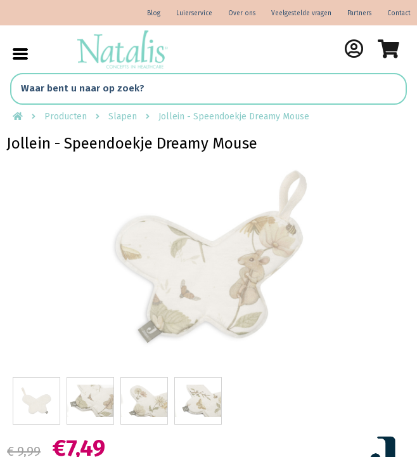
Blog (153, 13)
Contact (399, 13)
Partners (359, 13)
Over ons (241, 13)
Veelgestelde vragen (301, 13)
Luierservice (194, 13)
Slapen (122, 116)
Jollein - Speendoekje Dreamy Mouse (233, 116)
